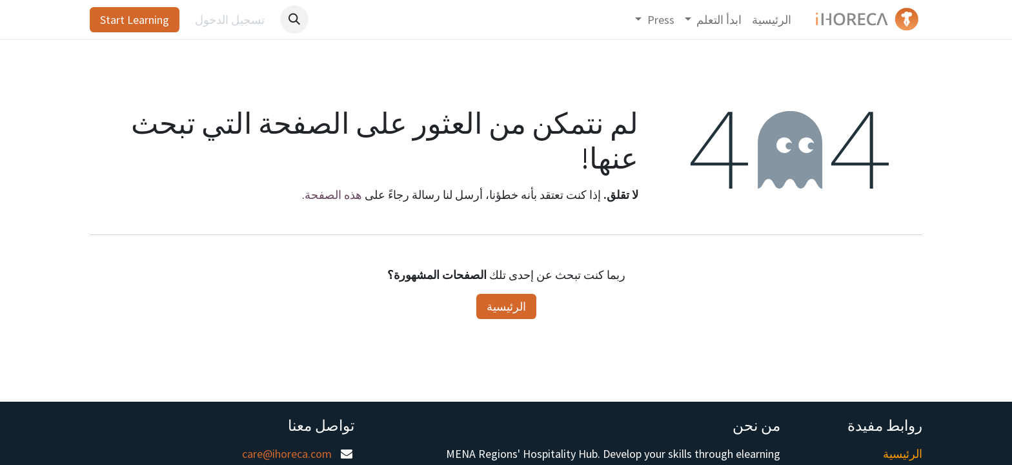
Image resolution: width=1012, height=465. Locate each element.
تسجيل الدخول (230, 19)
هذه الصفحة (333, 194)
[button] (294, 19)
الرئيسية (506, 306)
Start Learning (134, 19)
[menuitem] (771, 20)
